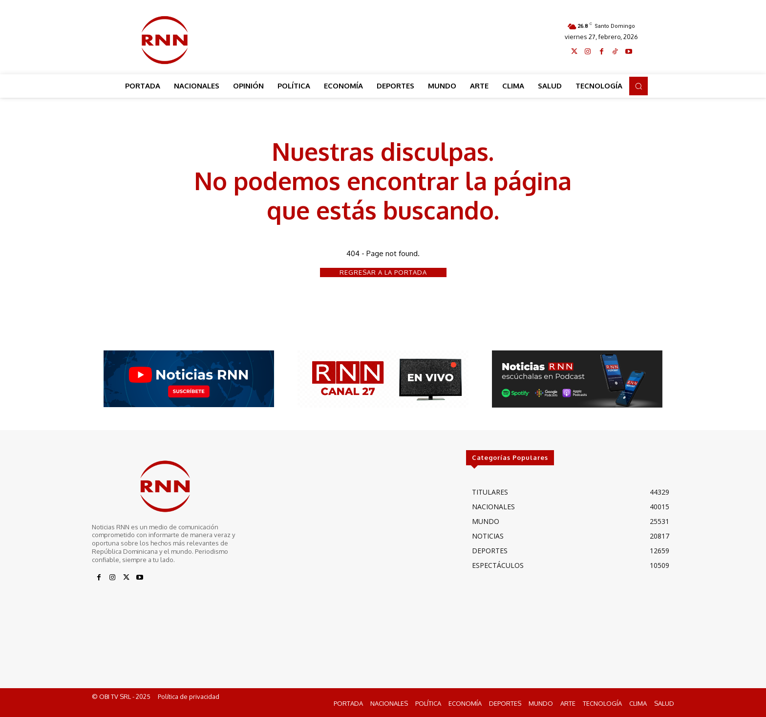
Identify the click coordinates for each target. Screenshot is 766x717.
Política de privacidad (188, 696)
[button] (638, 86)
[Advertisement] (383, 38)
